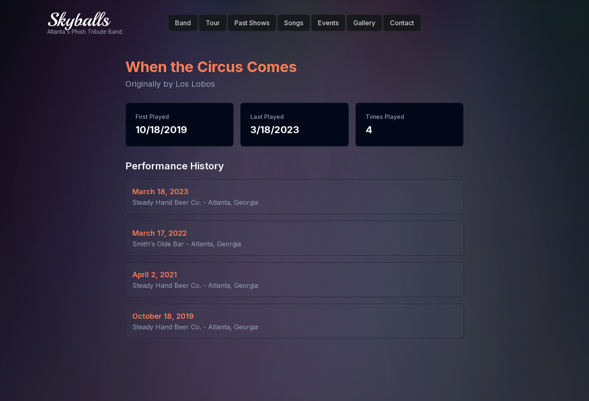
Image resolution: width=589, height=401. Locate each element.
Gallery (364, 23)
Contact (402, 23)
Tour (213, 23)
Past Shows (251, 23)
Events (328, 23)
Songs (293, 23)
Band (183, 23)
